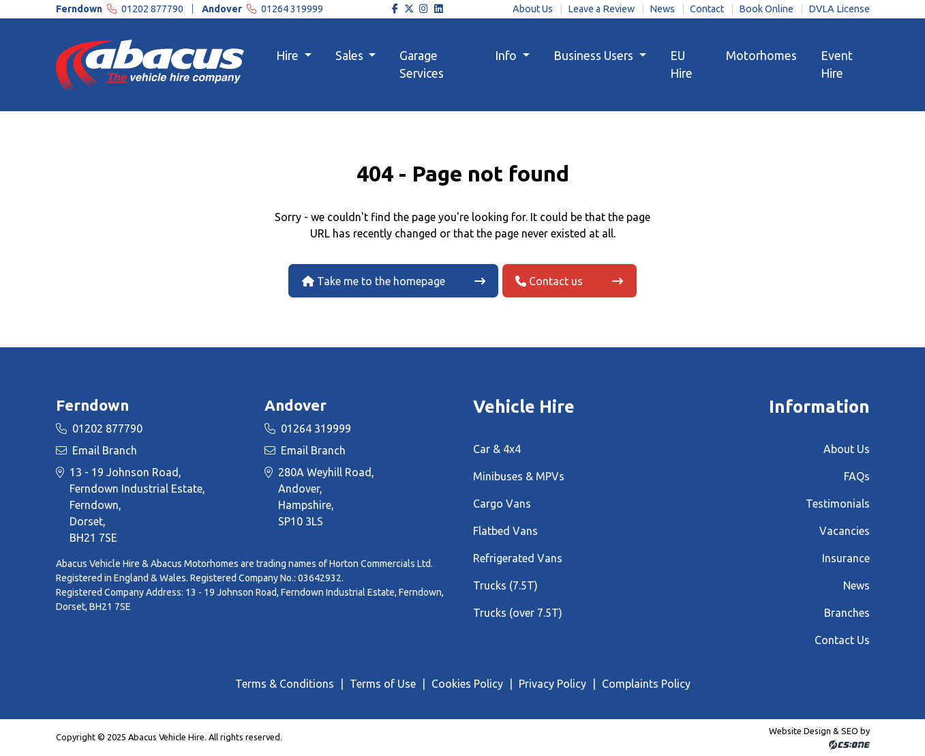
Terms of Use (383, 684)
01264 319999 (262, 8)
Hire (288, 55)
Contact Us (842, 640)
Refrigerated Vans (517, 558)
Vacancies (844, 531)
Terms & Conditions (284, 684)
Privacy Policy (552, 684)
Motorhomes (761, 55)
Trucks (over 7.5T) (517, 613)
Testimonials (838, 503)
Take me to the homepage (373, 281)
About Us (533, 8)
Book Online (766, 8)
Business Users (595, 55)
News (662, 8)
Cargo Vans (502, 503)
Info (507, 55)
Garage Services (421, 64)
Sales (350, 55)
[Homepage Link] (150, 64)
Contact (707, 8)
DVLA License (839, 8)
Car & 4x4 (497, 449)
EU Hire (681, 64)
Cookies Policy (467, 684)
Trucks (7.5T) (505, 585)
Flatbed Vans (505, 531)
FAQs (857, 476)
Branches (847, 613)
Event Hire (837, 64)
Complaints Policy (646, 684)
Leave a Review (601, 8)
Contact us (549, 281)
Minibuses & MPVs (518, 476)
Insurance (846, 558)
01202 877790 (120, 8)
